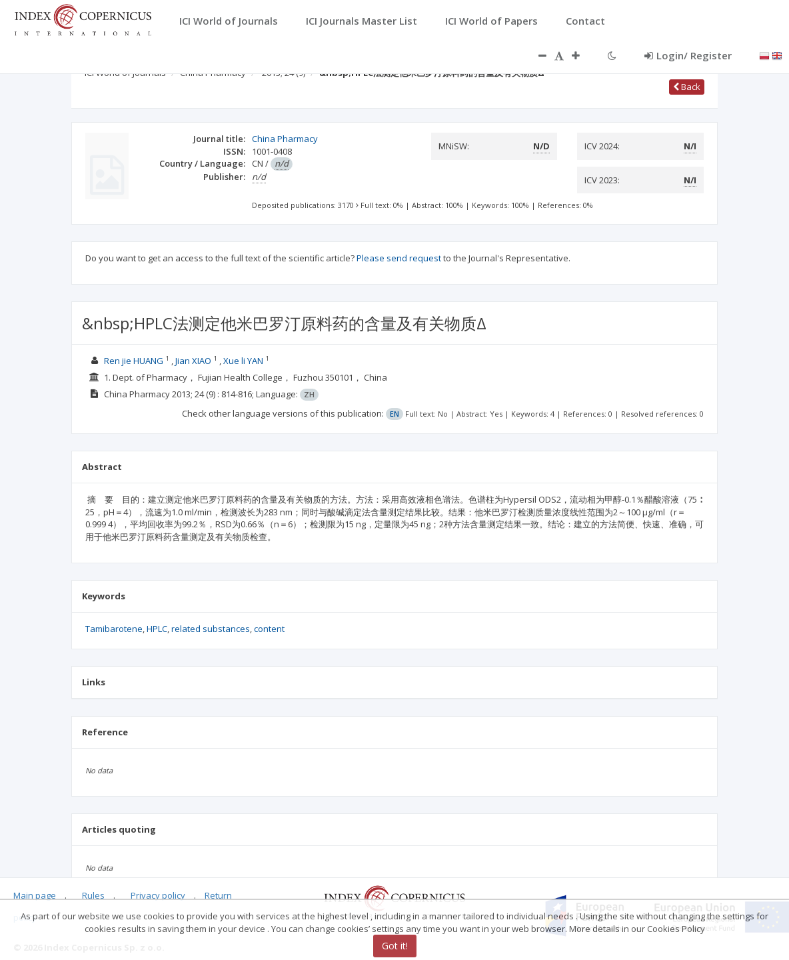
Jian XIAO (193, 361)
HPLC (157, 629)
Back (686, 87)
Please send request (399, 258)
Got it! (395, 945)
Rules (93, 895)
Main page (34, 895)
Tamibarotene (114, 629)
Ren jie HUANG (133, 361)
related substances (210, 629)
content (269, 629)
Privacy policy (158, 895)
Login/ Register (688, 55)
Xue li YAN (243, 361)
